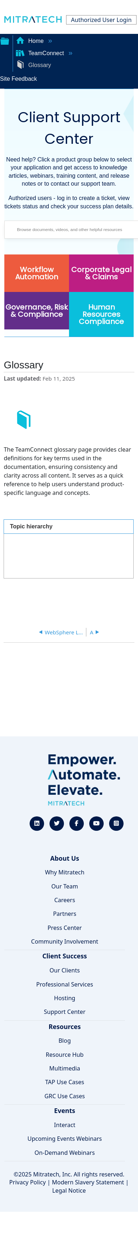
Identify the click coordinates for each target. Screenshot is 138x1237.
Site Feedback (18, 79)
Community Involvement (64, 941)
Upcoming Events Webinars (64, 1139)
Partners (64, 914)
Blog (65, 1041)
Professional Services (64, 984)
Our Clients (64, 970)
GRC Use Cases (64, 1096)
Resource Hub (65, 1055)
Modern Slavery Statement (88, 1182)
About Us (64, 858)
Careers (64, 900)
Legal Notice (69, 1190)
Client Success (64, 956)
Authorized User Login (101, 20)
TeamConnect (41, 53)
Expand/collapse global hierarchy (4, 40)
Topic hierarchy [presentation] (31, 526)
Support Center (64, 1012)
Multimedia (64, 1068)
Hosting (65, 998)
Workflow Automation (36, 273)
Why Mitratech (64, 872)
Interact (65, 1125)
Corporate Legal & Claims (101, 273)
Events (64, 1110)
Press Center (65, 928)
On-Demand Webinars (65, 1153)
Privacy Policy (27, 1182)
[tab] (68, 526)
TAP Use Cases (64, 1082)
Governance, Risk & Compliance (36, 310)
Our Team (64, 886)
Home (31, 41)
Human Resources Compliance (101, 314)
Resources (64, 1026)
